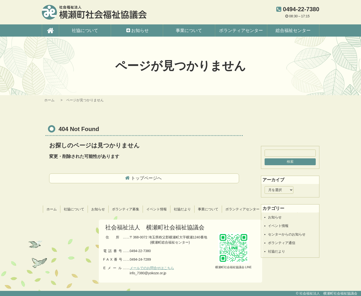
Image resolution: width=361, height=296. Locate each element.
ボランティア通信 (281, 243)
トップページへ (146, 178)
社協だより (276, 251)
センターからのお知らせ (286, 234)
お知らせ (275, 217)
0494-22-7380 (140, 251)
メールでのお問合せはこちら (152, 268)
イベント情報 (278, 226)
